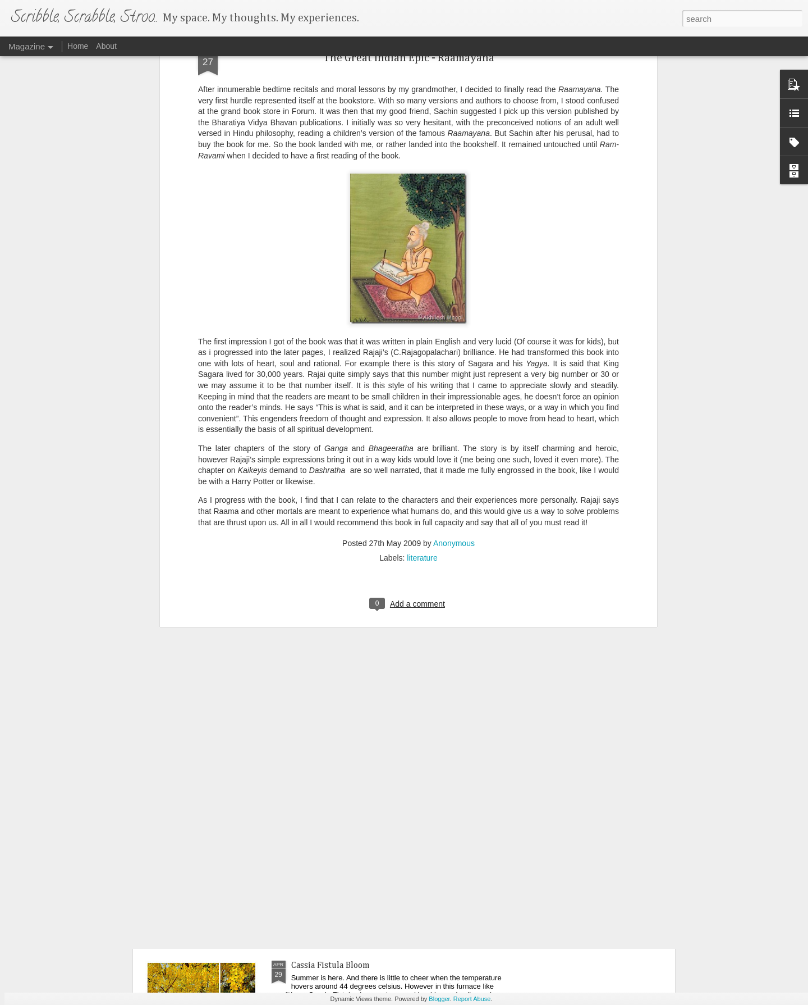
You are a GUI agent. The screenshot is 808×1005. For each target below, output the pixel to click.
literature (422, 415)
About (106, 46)
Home (77, 46)
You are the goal (196, 895)
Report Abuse (472, 998)
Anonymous (454, 401)
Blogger (439, 998)
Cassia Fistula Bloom (330, 965)
